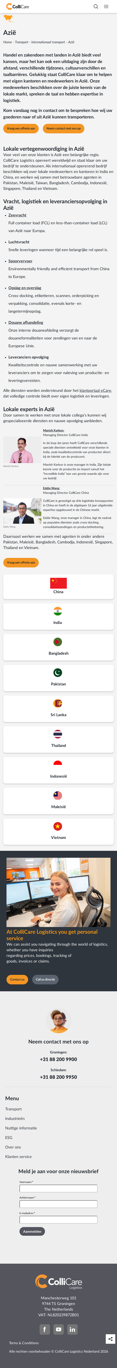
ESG (8, 1138)
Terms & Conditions (24, 1343)
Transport (21, 42)
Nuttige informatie (21, 1128)
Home (7, 42)
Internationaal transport (48, 42)
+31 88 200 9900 (58, 1059)
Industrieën (15, 1119)
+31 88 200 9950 (58, 1077)
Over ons (13, 1147)
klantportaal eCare (95, 391)
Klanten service (18, 1157)
